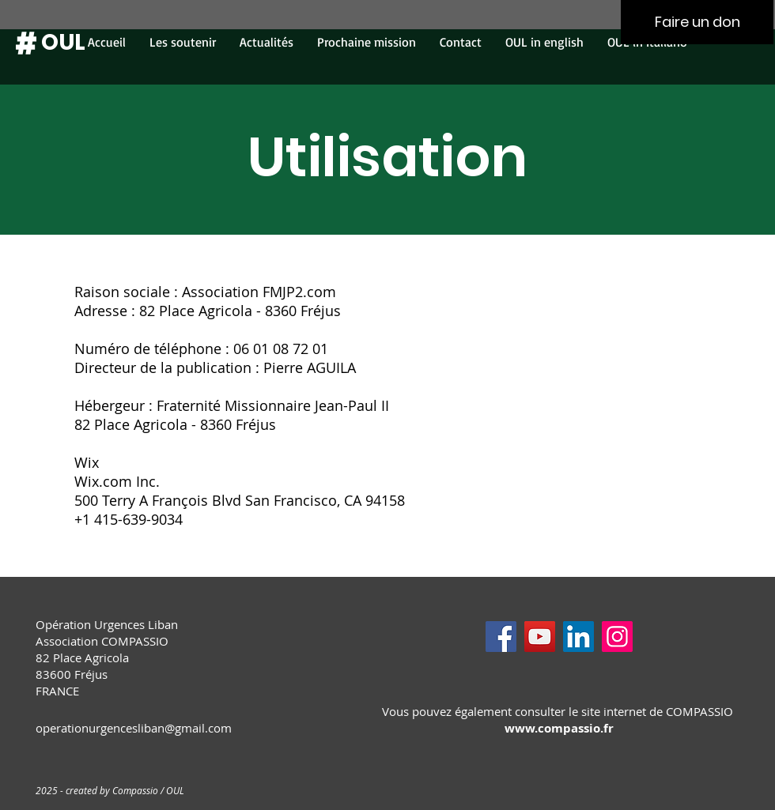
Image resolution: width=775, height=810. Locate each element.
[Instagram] (617, 636)
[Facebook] (501, 636)
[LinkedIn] (578, 636)
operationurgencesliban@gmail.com (134, 728)
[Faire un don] (697, 22)
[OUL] (63, 43)
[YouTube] (539, 636)
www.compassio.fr (559, 728)
